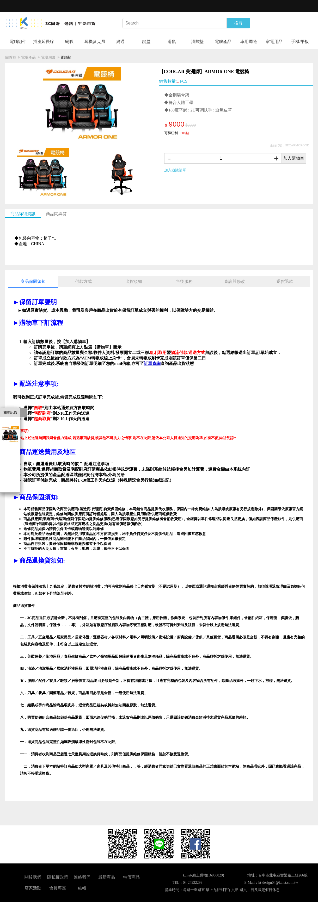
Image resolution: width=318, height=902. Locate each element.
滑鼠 (172, 41)
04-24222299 (193, 883)
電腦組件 (18, 41)
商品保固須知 (33, 281)
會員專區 (57, 888)
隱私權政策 (57, 877)
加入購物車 (293, 158)
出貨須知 (133, 281)
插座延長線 (43, 41)
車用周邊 (248, 41)
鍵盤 (146, 41)
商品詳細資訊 (22, 213)
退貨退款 (285, 281)
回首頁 (10, 57)
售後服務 (184, 281)
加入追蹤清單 (175, 170)
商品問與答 (56, 213)
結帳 (82, 888)
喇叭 (69, 41)
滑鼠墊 (197, 41)
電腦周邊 (48, 57)
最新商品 (106, 877)
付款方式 (83, 281)
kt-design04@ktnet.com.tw (278, 883)
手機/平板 (300, 41)
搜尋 (238, 23)
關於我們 (33, 877)
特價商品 (131, 877)
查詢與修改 (234, 281)
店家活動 (33, 888)
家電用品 (274, 41)
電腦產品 (223, 41)
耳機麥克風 (94, 41)
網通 (120, 41)
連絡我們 (82, 877)
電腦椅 (65, 57)
